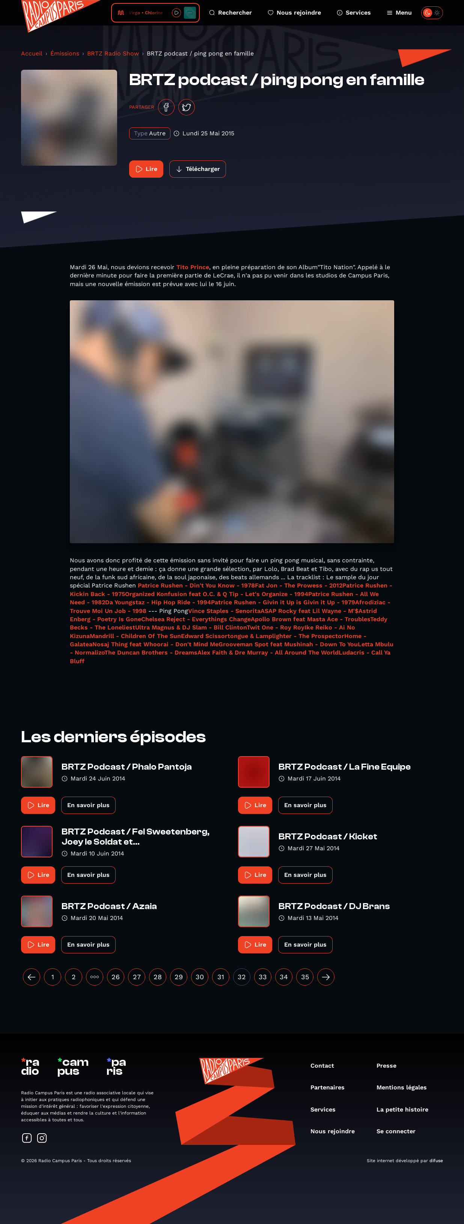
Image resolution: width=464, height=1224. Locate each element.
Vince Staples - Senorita (224, 610)
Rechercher (230, 12)
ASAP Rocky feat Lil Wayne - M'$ (310, 610)
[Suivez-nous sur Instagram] (42, 1138)
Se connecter (400, 1131)
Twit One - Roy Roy (275, 627)
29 (179, 977)
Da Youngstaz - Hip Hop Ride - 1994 (158, 602)
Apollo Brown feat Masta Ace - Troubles (310, 619)
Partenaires (331, 1087)
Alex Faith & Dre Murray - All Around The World (268, 652)
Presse (390, 1065)
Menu (399, 12)
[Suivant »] (326, 977)
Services (354, 12)
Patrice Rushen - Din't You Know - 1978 (196, 585)
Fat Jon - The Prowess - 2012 (298, 585)
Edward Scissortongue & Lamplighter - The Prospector (262, 636)
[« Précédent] (31, 977)
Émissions (64, 53)
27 (137, 977)
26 (115, 977)
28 (158, 977)
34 (284, 977)
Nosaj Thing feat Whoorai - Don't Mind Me (155, 644)
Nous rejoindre (294, 12)
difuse (436, 1160)
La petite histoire (406, 1109)
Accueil (31, 53)
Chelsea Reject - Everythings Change (196, 619)
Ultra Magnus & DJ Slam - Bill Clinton (191, 627)
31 (220, 977)
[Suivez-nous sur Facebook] (27, 1138)
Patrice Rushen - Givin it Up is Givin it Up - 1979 (283, 602)
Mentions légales (405, 1087)
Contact (326, 1065)
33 (263, 977)
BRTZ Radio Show (113, 53)
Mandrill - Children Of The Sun (135, 636)
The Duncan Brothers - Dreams (150, 652)
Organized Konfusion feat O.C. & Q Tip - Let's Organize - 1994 (216, 594)
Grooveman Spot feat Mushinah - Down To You (288, 644)
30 (200, 977)
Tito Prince (192, 267)
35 (305, 977)
